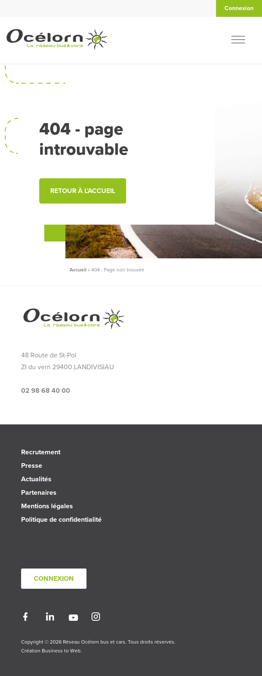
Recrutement (40, 452)
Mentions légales (47, 506)
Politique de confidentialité (61, 519)
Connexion (54, 578)
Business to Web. (62, 651)
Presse (31, 465)
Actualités (36, 479)
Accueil (78, 270)
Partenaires (39, 492)
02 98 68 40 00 (45, 390)
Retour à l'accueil (82, 191)
